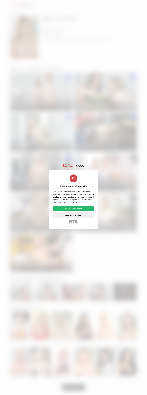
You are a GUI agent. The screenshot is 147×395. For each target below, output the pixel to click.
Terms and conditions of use (66, 202)
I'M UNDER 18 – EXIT (73, 215)
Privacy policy (87, 199)
